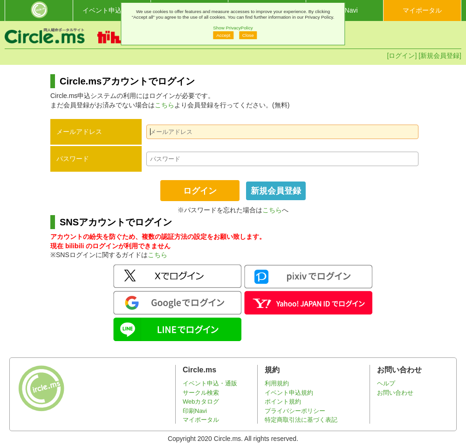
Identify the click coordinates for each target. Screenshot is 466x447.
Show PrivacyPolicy (233, 27)
